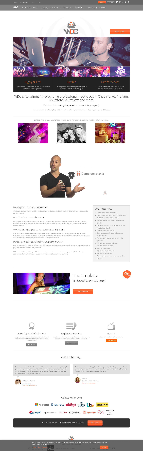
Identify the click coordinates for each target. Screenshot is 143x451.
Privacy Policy (36, 447)
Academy (102, 7)
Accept (104, 447)
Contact (111, 2)
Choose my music (71, 343)
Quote (102, 2)
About (15, 2)
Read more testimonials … (30, 385)
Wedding (91, 7)
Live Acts (55, 7)
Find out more (83, 291)
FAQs (39, 2)
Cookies (44, 447)
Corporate (67, 7)
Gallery (33, 2)
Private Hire (79, 7)
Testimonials (24, 2)
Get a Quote (119, 31)
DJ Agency (44, 7)
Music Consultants (29, 7)
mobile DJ (21, 233)
